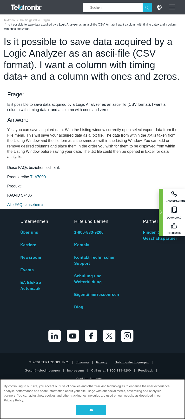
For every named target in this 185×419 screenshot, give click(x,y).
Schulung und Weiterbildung (88, 279)
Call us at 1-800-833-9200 (111, 370)
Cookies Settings (89, 378)
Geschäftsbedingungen (42, 370)
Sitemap (82, 362)
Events (27, 270)
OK (91, 410)
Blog (78, 307)
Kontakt (82, 245)
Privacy (101, 362)
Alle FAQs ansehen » (25, 205)
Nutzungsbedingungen (132, 362)
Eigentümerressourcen (96, 295)
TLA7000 (38, 177)
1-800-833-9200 (89, 232)
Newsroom (30, 257)
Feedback (145, 370)
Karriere (28, 245)
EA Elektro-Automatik (31, 285)
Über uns (29, 232)
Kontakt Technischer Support (94, 260)
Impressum (75, 370)
